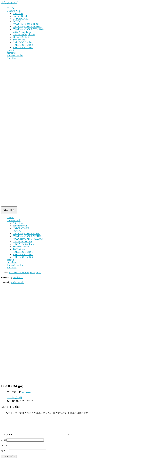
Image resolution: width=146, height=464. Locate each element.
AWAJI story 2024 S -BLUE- (26, 24)
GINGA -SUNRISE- (22, 32)
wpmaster (26, 392)
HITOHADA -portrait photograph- (25, 272)
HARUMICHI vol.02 (23, 45)
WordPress (18, 277)
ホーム (10, 8)
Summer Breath (20, 16)
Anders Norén (17, 282)
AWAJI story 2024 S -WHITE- (27, 26)
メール (4, 449)
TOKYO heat (19, 39)
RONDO (17, 21)
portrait (10, 50)
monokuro (12, 53)
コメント (7, 438)
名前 (3, 443)
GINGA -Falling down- (24, 34)
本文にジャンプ (9, 2)
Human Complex (15, 55)
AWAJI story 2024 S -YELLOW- (28, 29)
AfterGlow (18, 13)
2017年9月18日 (14, 397)
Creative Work (13, 11)
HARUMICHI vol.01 (23, 42)
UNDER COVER (21, 18)
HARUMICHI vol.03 (23, 47)
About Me (11, 58)
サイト (4, 454)
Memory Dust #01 (21, 37)
